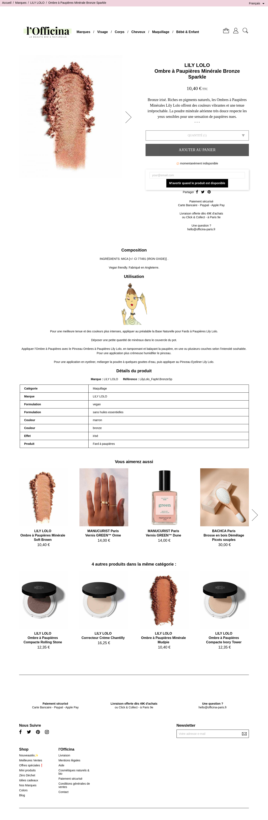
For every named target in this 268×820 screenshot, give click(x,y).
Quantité (195, 135)
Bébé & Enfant (187, 32)
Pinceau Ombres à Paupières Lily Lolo (96, 348)
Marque (96, 379)
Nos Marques (27, 785)
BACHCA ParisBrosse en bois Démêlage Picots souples (224, 535)
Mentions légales (69, 760)
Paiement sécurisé (70, 778)
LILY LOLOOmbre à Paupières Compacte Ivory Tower (223, 638)
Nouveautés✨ (28, 755)
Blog (22, 795)
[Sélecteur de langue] (257, 3)
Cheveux (138, 32)
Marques (83, 32)
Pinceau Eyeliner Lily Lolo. (197, 362)
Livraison (64, 755)
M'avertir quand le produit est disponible (197, 183)
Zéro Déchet (27, 775)
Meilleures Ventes (30, 760)
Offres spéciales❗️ (31, 765)
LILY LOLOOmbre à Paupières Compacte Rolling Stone (42, 638)
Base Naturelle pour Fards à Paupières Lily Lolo (186, 331)
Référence (130, 379)
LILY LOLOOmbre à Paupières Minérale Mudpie (163, 638)
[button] (130, 117)
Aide (61, 765)
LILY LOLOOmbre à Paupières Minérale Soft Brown (42, 535)
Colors (23, 790)
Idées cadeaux (28, 780)
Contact (63, 792)
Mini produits (27, 770)
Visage (102, 32)
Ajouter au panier (197, 150)
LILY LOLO (197, 65)
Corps (119, 32)
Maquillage (160, 32)
